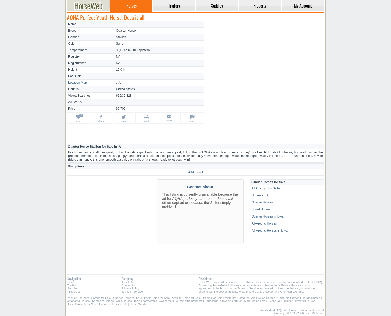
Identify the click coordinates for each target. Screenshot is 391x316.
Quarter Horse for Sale (127, 297)
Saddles (72, 288)
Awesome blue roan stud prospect (180, 300)
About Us (127, 282)
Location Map (77, 82)
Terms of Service (132, 291)
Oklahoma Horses (78, 300)
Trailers (72, 285)
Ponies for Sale (212, 297)
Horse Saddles (139, 304)
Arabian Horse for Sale (186, 297)
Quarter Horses (262, 202)
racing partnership (145, 300)
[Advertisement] (264, 57)
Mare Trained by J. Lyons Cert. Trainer (268, 300)
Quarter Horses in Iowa (267, 216)
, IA (118, 82)
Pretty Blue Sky (305, 300)
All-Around (195, 172)
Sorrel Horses (261, 209)
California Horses (288, 297)
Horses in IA (260, 195)
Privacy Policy (130, 288)
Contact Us (129, 285)
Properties (73, 291)
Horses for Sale (101, 297)
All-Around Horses (264, 223)
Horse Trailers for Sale (113, 304)
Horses (71, 282)
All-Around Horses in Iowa (270, 230)
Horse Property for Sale (82, 304)
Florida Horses (311, 297)
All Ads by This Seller (266, 188)
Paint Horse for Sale (157, 297)
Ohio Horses (124, 300)
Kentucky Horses (103, 300)
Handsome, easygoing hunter (223, 300)
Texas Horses (266, 297)
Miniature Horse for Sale (240, 297)
